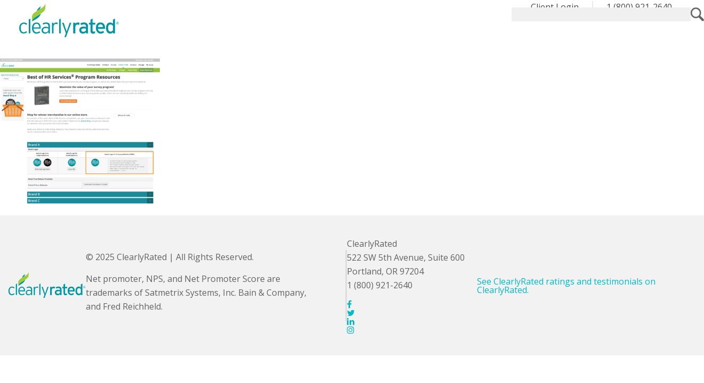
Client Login (555, 7)
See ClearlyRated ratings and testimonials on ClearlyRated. (566, 286)
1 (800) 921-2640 (639, 7)
